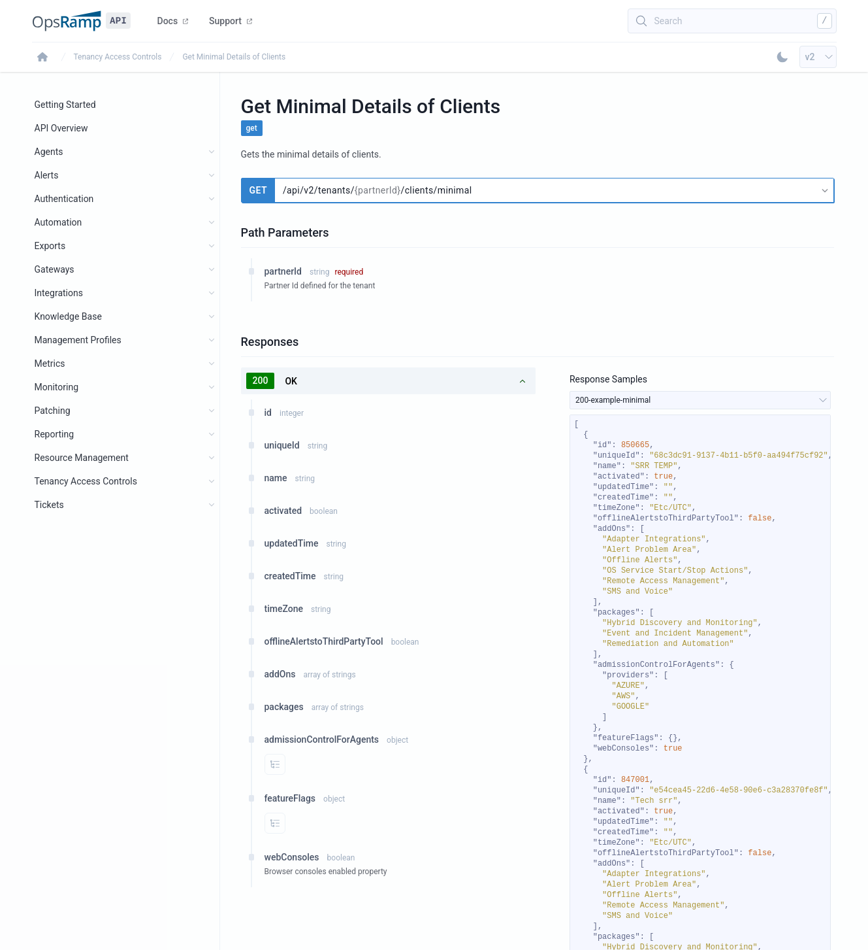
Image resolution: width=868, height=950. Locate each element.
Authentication (64, 199)
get (251, 128)
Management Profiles (78, 340)
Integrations (59, 293)
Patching (53, 410)
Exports (50, 246)
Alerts (47, 175)
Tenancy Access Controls (118, 56)
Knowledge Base (68, 316)
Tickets (49, 505)
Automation (58, 222)
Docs (173, 21)
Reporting (54, 434)
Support (230, 21)
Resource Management (82, 457)
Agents (49, 151)
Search (668, 21)
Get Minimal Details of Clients (233, 56)
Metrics (50, 363)
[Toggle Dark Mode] (782, 57)
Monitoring (57, 387)
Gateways (54, 269)
